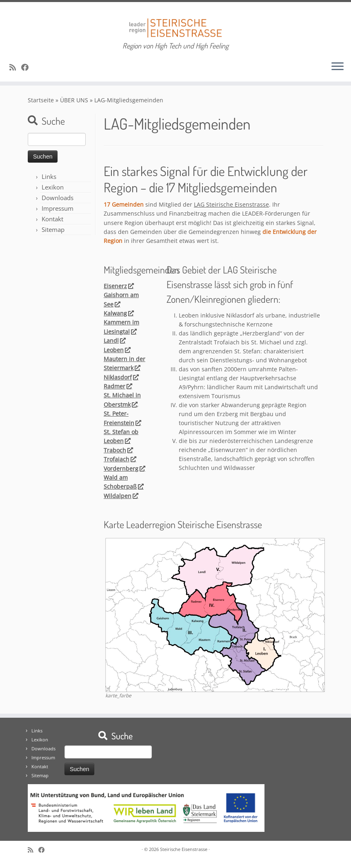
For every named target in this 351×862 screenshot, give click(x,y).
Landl (114, 340)
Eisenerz (118, 286)
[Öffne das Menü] (337, 67)
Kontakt (52, 219)
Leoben (117, 350)
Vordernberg (124, 468)
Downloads (57, 198)
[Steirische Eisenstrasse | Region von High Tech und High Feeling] (175, 21)
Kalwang (118, 313)
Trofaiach (120, 459)
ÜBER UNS (74, 100)
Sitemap (53, 229)
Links (49, 176)
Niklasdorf (121, 377)
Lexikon (53, 187)
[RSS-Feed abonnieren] (15, 67)
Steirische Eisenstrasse (183, 849)
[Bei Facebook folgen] (27, 67)
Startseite (41, 100)
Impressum (57, 208)
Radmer (117, 386)
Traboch (118, 450)
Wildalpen (121, 496)
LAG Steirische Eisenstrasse (231, 204)
